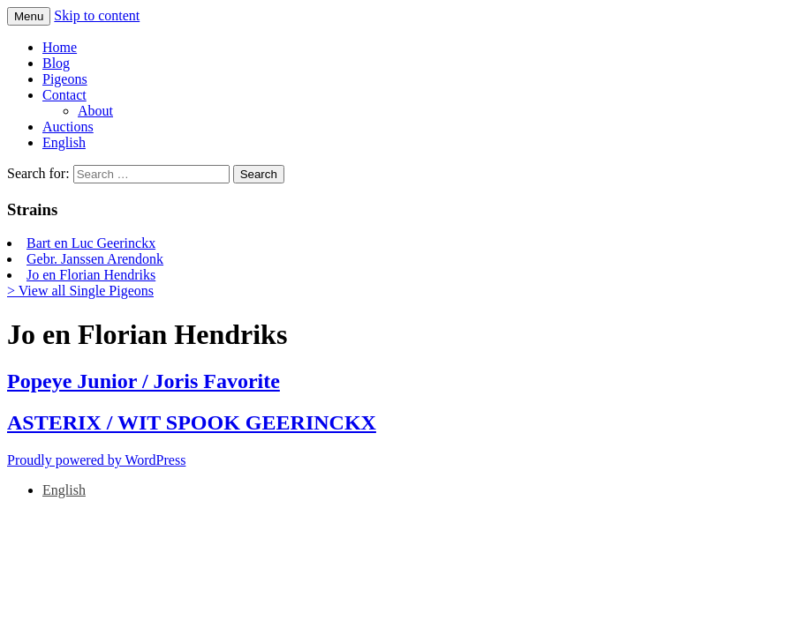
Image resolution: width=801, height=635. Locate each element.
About (95, 110)
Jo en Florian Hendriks (90, 274)
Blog (56, 63)
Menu (28, 16)
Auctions (68, 126)
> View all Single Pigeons (80, 290)
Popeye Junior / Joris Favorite (143, 381)
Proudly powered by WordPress (96, 459)
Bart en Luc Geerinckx (90, 242)
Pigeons (64, 78)
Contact (64, 94)
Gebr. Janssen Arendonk (94, 258)
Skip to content (97, 15)
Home (59, 47)
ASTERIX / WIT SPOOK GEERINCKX (191, 422)
